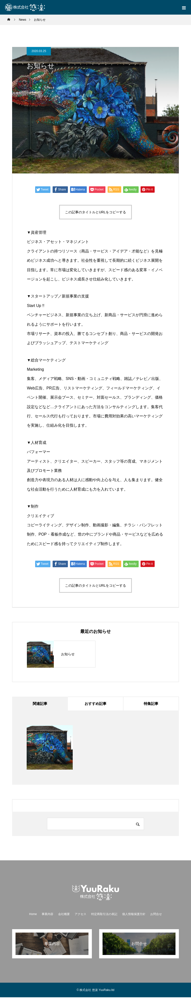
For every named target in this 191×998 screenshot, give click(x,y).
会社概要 (64, 915)
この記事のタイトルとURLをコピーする (95, 212)
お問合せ (156, 915)
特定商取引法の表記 (104, 915)
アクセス (80, 915)
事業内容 (47, 915)
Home (33, 915)
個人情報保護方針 (133, 915)
